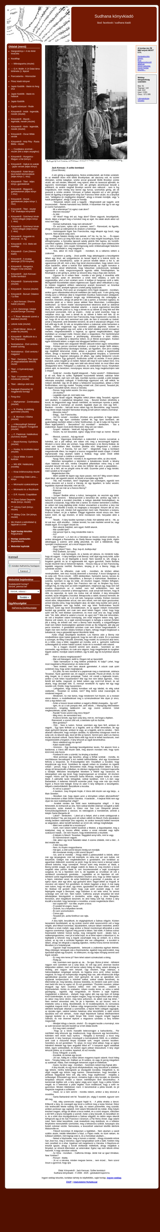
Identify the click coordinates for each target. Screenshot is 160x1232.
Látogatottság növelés (143, 99)
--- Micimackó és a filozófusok (25, 489)
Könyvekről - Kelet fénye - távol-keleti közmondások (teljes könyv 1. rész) (23, 174)
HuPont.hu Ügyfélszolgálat (24, 608)
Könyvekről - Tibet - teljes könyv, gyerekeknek (23, 182)
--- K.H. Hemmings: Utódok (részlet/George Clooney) (23, 310)
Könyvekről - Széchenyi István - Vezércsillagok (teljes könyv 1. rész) (25, 219)
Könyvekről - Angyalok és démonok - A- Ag (23, 237)
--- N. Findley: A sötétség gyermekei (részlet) (22, 410)
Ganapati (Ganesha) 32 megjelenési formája (22, 390)
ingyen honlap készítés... (143, 69)
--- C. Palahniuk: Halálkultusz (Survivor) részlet (24, 435)
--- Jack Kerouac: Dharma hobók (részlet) (23, 302)
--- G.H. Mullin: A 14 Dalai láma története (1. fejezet (25, 70)
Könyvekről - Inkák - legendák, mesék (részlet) (25, 112)
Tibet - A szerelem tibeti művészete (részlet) (22, 377)
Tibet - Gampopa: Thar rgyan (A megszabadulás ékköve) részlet (24, 361)
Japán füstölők (17, 101)
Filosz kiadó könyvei (20, 81)
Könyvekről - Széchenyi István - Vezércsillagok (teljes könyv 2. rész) (25, 229)
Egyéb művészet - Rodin (22, 106)
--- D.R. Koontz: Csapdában (24, 494)
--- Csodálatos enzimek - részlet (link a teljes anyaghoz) (25, 150)
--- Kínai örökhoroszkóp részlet (25, 472)
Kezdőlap (15, 58)
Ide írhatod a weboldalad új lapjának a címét (23, 523)
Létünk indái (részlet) (20, 324)
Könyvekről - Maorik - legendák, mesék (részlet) (23, 120)
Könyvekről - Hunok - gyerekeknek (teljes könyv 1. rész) (24, 201)
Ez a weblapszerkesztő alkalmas (144, 62)
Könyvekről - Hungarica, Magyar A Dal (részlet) (22, 267)
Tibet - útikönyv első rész (22, 384)
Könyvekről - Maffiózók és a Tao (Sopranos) (24, 337)
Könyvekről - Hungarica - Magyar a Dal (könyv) (22, 157)
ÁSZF (68, 1182)
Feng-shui (15, 397)
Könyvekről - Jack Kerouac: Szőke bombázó (23, 275)
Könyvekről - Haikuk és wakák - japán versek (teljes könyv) (25, 165)
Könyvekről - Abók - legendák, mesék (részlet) (25, 127)
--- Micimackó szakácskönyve (24, 484)
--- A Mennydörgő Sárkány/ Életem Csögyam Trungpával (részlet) (24, 426)
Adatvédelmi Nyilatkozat (85, 1182)
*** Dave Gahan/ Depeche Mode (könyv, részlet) (23, 500)
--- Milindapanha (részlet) (22, 64)
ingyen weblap (114, 1178)
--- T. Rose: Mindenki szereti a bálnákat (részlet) (25, 317)
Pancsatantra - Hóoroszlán (23, 76)
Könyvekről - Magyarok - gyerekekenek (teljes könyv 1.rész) (23, 191)
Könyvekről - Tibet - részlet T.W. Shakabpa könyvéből (23, 210)
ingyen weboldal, (144, 66)
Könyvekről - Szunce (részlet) (24, 289)
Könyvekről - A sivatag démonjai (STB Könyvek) (22, 260)
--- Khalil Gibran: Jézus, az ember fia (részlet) (23, 330)
